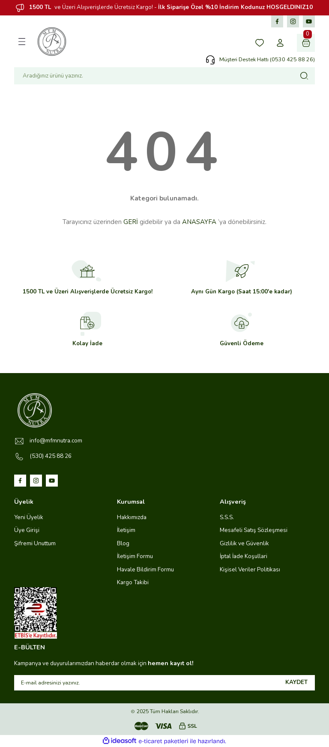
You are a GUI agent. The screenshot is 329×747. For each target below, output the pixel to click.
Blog (123, 543)
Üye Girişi (26, 530)
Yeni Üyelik (28, 517)
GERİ (130, 222)
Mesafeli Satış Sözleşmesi (253, 530)
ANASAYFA (199, 222)
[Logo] (52, 41)
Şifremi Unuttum (35, 543)
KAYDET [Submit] (296, 682)
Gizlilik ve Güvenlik (244, 543)
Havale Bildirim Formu (145, 569)
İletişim (126, 530)
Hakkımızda (132, 517)
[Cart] (306, 43)
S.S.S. (227, 517)
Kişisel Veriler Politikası (250, 569)
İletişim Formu (135, 556)
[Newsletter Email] (164, 682)
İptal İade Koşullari (243, 556)
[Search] (164, 75)
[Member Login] (280, 43)
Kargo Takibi (133, 582)
